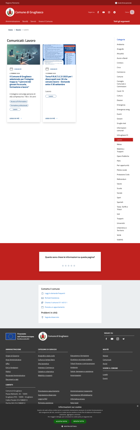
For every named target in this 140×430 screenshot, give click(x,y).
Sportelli (120, 202)
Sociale (119, 193)
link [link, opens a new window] (91, 417)
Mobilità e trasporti (45, 375)
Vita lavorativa (43, 363)
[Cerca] (131, 12)
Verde (119, 235)
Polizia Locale (122, 170)
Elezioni (120, 100)
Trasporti (120, 218)
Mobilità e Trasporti (120, 150)
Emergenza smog (123, 109)
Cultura (119, 95)
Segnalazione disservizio (47, 395)
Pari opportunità (123, 165)
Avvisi (105, 363)
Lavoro (119, 139)
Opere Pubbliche (123, 156)
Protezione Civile (123, 174)
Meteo (119, 144)
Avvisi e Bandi (122, 58)
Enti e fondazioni (12, 367)
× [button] (137, 406)
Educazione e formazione (79, 355)
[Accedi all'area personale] (123, 2)
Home (10, 29)
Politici (8, 371)
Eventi (119, 114)
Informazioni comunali (121, 129)
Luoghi (105, 374)
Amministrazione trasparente (81, 391)
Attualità (120, 53)
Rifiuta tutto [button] (79, 421)
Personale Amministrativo (15, 375)
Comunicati (15, 69)
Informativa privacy (77, 399)
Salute (119, 183)
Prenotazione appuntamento (48, 391)
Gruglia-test (121, 123)
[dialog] (70, 417)
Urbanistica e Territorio (122, 229)
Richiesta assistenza (45, 403)
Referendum (121, 179)
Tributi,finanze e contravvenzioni (82, 363)
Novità (18, 29)
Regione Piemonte (12, 3)
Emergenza (121, 105)
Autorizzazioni (75, 375)
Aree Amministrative (13, 359)
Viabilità (120, 239)
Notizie (105, 355)
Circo (119, 67)
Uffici (8, 363)
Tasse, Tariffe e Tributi (122, 208)
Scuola (119, 188)
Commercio (121, 72)
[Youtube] (101, 12)
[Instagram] (107, 12)
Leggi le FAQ (42, 399)
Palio (119, 160)
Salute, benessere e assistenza (81, 371)
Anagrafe (120, 49)
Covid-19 (120, 91)
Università (121, 223)
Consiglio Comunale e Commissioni (121, 84)
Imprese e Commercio (46, 367)
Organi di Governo (12, 355)
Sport (119, 197)
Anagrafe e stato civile (46, 355)
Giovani (119, 118)
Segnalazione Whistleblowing (81, 395)
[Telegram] (112, 12)
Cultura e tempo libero (46, 359)
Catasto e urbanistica (46, 371)
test (118, 214)
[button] (70, 426)
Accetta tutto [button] (61, 421)
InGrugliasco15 (122, 135)
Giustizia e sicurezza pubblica (81, 359)
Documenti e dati (12, 379)
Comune (120, 76)
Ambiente (120, 44)
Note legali (74, 403)
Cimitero (120, 62)
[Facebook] (96, 12)
